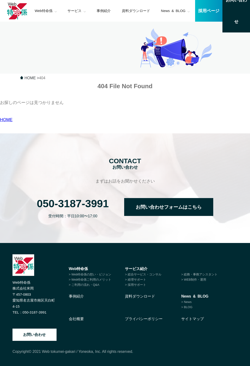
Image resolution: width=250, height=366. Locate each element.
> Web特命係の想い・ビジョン (90, 274)
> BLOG (186, 307)
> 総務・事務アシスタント (199, 274)
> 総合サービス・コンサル (143, 274)
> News (186, 302)
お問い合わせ (34, 335)
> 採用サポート (135, 284)
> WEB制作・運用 (193, 279)
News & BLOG (195, 296)
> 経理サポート (135, 279)
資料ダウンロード (140, 296)
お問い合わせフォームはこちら (169, 207)
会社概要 (76, 319)
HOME (6, 119)
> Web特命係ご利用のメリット (90, 279)
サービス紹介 (136, 269)
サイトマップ (192, 319)
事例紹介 (76, 296)
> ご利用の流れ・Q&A (84, 284)
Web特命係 (78, 269)
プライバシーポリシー (144, 319)
